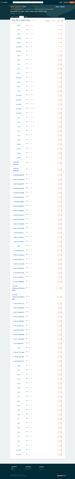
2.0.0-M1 (18, 113)
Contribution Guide (28, 468)
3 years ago (59, 29)
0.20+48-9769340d (18, 219)
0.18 (18, 366)
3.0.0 (18, 73)
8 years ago (59, 245)
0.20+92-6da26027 (18, 184)
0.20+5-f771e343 (19, 242)
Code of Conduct (42, 469)
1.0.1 (18, 135)
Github (13, 468)
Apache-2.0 (59, 56)
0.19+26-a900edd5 (18, 317)
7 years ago (59, 125)
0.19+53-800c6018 (18, 268)
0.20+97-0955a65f (18, 179)
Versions (21, 16)
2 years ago (59, 25)
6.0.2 (18, 25)
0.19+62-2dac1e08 (18, 264)
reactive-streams (41, 11)
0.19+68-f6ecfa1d (19, 250)
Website (62, 6)
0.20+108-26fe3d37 (16, 163)
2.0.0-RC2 (19, 95)
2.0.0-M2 (18, 109)
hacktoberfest (27, 11)
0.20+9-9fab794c (19, 233)
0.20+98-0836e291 (18, 175)
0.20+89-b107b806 (18, 193)
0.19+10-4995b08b (18, 334)
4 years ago (59, 54)
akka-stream (35, 11)
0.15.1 (18, 379)
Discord (13, 469)
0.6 (19, 423)
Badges (26, 16)
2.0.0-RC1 (19, 100)
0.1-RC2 (18, 450)
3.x (16, 13)
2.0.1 (18, 86)
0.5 (19, 428)
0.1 (19, 445)
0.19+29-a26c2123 (18, 303)
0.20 (18, 246)
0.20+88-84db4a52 (18, 197)
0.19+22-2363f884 (18, 321)
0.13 (18, 392)
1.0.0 (18, 140)
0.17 (18, 370)
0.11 (18, 401)
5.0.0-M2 (18, 47)
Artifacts (16, 16)
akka (12, 6)
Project (12, 16)
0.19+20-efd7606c (18, 330)
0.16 (18, 374)
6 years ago (59, 90)
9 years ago (59, 405)
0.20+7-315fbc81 (19, 237)
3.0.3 (18, 60)
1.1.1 (18, 122)
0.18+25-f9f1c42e (19, 361)
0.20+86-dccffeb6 (19, 202)
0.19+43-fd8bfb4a (18, 282)
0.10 (18, 405)
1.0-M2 (19, 153)
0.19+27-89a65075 (18, 312)
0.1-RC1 (18, 454)
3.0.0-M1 (18, 78)
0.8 (19, 414)
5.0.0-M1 (18, 51)
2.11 (33, 81)
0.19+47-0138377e (18, 277)
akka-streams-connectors (13, 11)
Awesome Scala (66, 2)
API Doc (61, 2)
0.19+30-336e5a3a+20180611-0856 (18, 288)
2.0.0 (18, 91)
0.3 (19, 437)
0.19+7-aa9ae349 (19, 339)
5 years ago (59, 63)
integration (22, 11)
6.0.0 (18, 34)
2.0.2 (18, 82)
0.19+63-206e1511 (18, 259)
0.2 (19, 441)
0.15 (18, 383)
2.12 (21, 13)
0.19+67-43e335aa (18, 255)
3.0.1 (18, 69)
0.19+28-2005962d (18, 308)
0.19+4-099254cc (19, 343)
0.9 (19, 410)
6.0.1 (18, 30)
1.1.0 (18, 126)
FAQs (40, 468)
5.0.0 (18, 42)
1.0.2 (18, 131)
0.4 (19, 432)
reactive (45, 11)
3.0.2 (18, 64)
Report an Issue (28, 469)
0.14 (18, 388)
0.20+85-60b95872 (18, 206)
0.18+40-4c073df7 (18, 357)
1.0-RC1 (18, 144)
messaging (31, 11)
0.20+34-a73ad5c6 (18, 224)
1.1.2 (18, 118)
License (40, 470)
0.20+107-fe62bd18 (16, 170)
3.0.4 (18, 55)
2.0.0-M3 (18, 104)
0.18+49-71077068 (18, 352)
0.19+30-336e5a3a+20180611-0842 (18, 297)
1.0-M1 (19, 158)
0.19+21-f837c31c (18, 326)
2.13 (19, 13)
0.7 (19, 419)
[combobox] (50, 21)
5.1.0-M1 (18, 38)
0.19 (18, 348)
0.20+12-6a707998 (18, 228)
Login (72, 2)
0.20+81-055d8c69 (18, 210)
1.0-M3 (19, 149)
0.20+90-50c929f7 (18, 188)
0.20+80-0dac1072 (18, 215)
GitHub (57, 6)
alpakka (18, 6)
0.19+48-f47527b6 (18, 273)
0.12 (18, 397)
